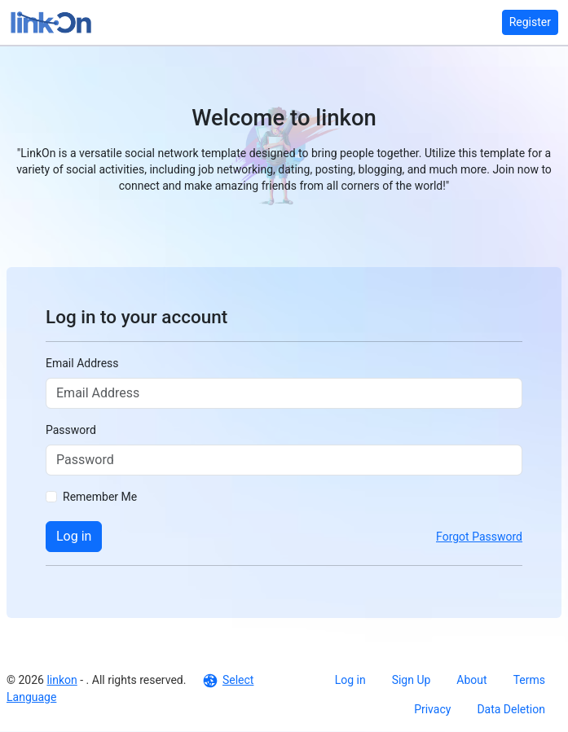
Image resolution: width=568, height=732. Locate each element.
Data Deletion (511, 709)
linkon (61, 679)
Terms (529, 679)
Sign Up (411, 679)
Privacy (432, 709)
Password (71, 429)
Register (530, 21)
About (471, 679)
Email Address (82, 363)
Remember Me (100, 496)
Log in (73, 536)
